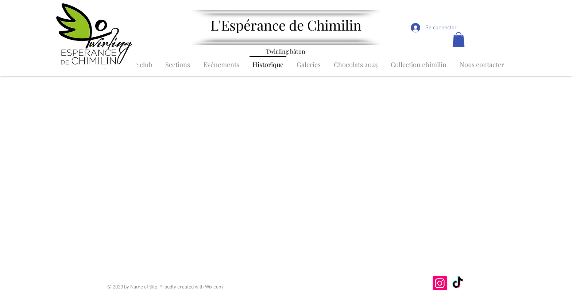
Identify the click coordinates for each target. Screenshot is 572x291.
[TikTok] (458, 283)
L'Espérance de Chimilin (286, 25)
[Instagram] (440, 283)
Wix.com (214, 287)
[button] (458, 39)
